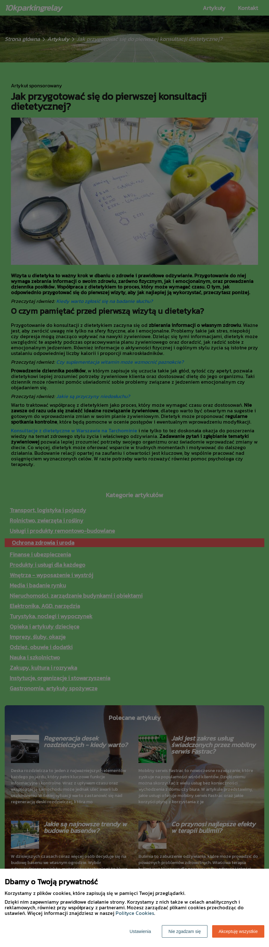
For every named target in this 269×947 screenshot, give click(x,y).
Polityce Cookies (135, 913)
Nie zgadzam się (184, 931)
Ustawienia (140, 931)
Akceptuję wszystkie (238, 931)
